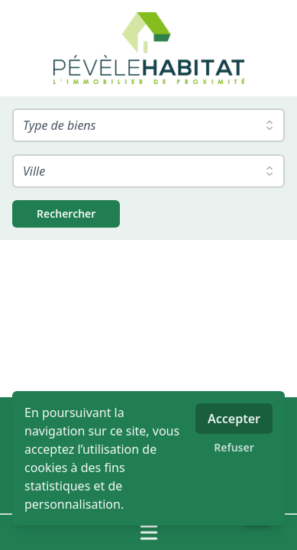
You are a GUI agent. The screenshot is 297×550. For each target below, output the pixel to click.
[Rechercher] (66, 214)
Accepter (234, 418)
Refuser (234, 447)
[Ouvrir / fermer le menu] (148, 532)
